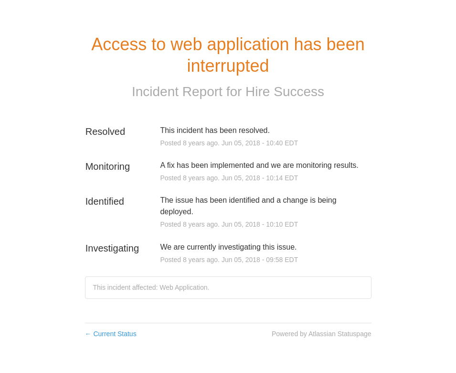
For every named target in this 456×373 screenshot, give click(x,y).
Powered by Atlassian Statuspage (321, 334)
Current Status (111, 334)
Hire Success (284, 91)
